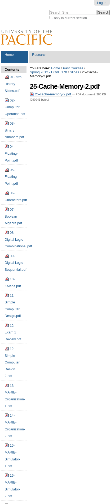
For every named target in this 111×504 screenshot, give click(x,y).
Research (39, 55)
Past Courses (73, 68)
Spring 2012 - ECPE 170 (48, 72)
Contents (12, 69)
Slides (74, 72)
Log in (101, 3)
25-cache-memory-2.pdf (51, 94)
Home (9, 55)
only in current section (70, 18)
